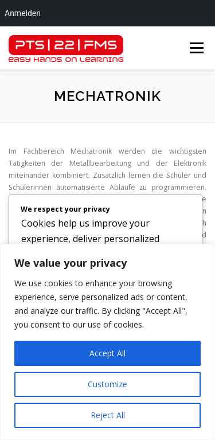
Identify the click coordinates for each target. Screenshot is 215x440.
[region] (107, 342)
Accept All (107, 353)
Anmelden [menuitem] (23, 13)
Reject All (108, 415)
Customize (107, 384)
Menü (195, 48)
